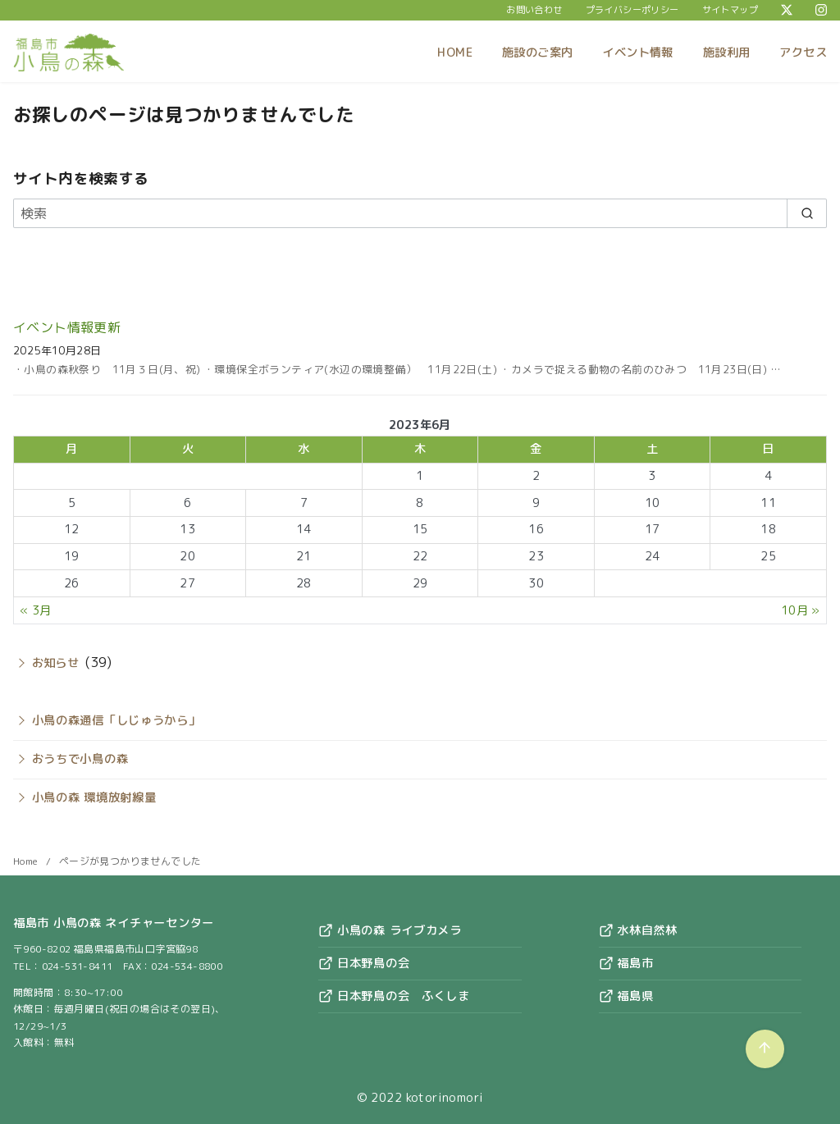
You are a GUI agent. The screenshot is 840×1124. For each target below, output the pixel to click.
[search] (807, 213)
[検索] (420, 213)
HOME (454, 52)
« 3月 (36, 610)
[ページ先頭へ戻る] (765, 1049)
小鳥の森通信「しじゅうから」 (116, 720)
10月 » (800, 610)
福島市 (626, 963)
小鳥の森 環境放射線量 (94, 797)
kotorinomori (445, 1098)
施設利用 (727, 52)
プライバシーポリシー (632, 9)
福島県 (626, 996)
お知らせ (56, 663)
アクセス (803, 52)
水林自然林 (638, 930)
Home (27, 861)
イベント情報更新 (67, 327)
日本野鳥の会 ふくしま (394, 996)
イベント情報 (637, 52)
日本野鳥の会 (363, 963)
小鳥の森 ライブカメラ (390, 930)
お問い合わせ (534, 9)
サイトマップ (730, 9)
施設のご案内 (537, 52)
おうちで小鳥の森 (80, 759)
